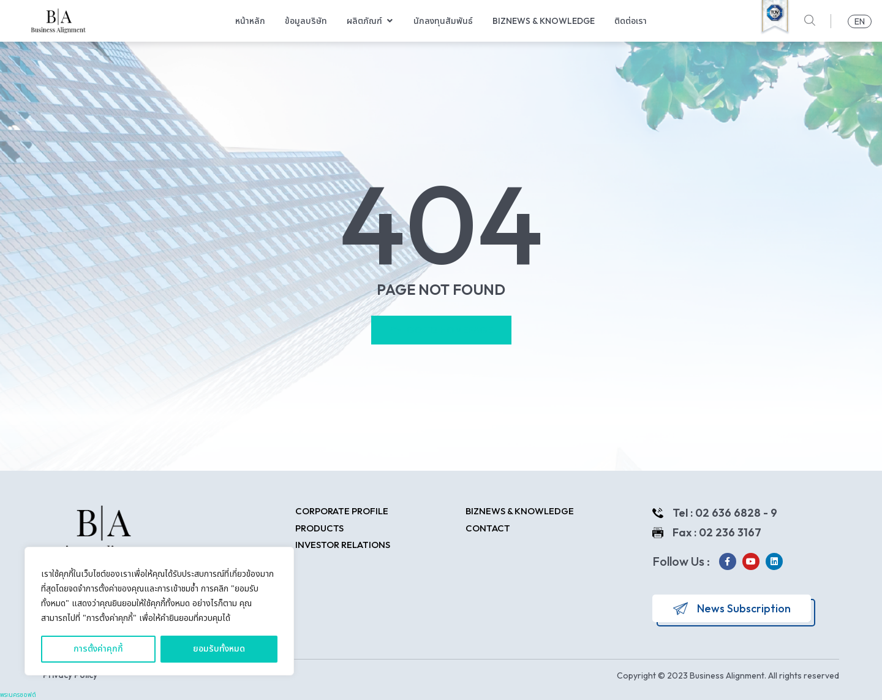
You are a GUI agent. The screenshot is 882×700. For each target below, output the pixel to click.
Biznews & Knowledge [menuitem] (543, 20)
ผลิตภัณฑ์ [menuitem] (364, 20)
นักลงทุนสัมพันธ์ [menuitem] (443, 20)
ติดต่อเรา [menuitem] (630, 20)
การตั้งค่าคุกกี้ (98, 648)
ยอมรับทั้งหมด (219, 648)
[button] (389, 21)
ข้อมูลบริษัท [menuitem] (306, 20)
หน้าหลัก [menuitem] (250, 20)
